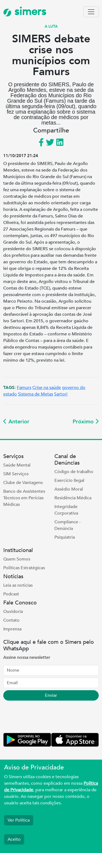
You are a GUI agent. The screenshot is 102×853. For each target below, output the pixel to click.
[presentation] (44, 717)
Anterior (16, 421)
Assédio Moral (68, 489)
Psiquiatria (64, 537)
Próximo (86, 421)
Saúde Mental (16, 465)
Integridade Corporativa (66, 510)
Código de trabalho (73, 472)
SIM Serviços (16, 474)
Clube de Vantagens (23, 483)
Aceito (14, 839)
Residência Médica (72, 498)
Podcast (11, 594)
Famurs (24, 388)
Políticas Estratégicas (24, 568)
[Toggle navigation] (91, 11)
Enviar (51, 695)
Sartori (60, 394)
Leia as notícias (18, 585)
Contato (11, 620)
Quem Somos (16, 559)
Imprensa (12, 629)
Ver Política (19, 820)
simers (24, 11)
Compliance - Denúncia (67, 525)
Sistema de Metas (35, 394)
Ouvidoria (13, 612)
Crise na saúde (46, 388)
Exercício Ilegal (69, 480)
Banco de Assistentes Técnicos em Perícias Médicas (24, 497)
